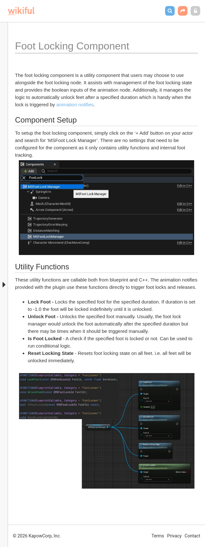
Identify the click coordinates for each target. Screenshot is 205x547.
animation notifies (75, 104)
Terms (158, 535)
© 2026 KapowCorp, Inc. (37, 535)
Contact (192, 535)
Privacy (174, 535)
